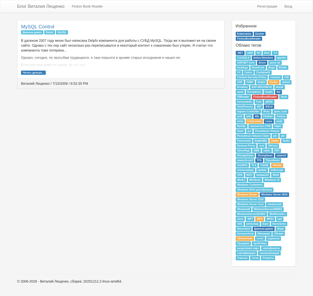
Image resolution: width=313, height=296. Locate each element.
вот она (79, 65)
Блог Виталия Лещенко (41, 6)
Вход (288, 6)
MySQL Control (37, 26)
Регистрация (267, 6)
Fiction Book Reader (87, 6)
